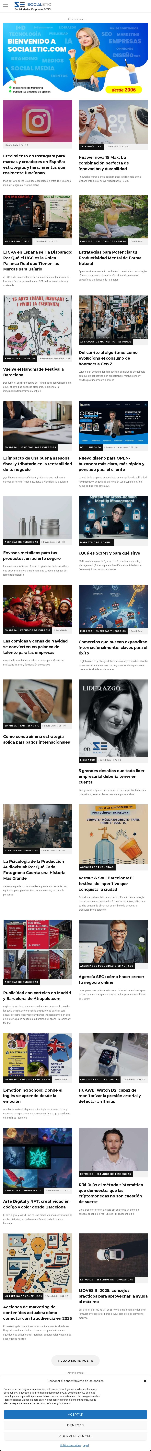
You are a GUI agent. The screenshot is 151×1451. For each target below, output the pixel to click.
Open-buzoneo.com (117, 447)
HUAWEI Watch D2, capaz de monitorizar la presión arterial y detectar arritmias (113, 1054)
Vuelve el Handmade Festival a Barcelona (37, 325)
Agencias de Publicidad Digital (102, 966)
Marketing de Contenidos (23, 1296)
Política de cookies (70, 1445)
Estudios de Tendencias (114, 1174)
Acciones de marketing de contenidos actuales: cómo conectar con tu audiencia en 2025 (37, 1263)
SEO (130, 966)
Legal (86, 1445)
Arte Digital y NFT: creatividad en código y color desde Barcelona (37, 1158)
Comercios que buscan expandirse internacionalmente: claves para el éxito (113, 606)
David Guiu (12, 145)
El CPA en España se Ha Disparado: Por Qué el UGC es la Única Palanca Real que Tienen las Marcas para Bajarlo (37, 216)
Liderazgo (87, 760)
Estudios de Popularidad (115, 1279)
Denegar (75, 1425)
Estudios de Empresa (111, 241)
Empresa (86, 241)
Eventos (29, 358)
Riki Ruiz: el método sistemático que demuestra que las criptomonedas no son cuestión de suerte (113, 1149)
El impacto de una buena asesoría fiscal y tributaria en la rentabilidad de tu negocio (37, 422)
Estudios (124, 342)
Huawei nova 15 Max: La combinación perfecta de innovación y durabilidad (113, 122)
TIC (100, 146)
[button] (145, 1381)
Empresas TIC (29, 726)
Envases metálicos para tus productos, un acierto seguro (37, 517)
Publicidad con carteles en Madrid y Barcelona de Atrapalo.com (37, 949)
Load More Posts (75, 1360)
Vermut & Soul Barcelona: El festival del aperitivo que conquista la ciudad (113, 834)
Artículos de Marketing (97, 342)
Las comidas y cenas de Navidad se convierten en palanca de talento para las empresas (37, 606)
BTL (82, 447)
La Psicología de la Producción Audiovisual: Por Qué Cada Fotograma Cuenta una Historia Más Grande (37, 826)
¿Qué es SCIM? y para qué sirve (113, 517)
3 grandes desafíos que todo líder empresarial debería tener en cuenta (113, 718)
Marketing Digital (18, 241)
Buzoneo (94, 447)
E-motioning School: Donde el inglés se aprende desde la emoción (37, 1054)
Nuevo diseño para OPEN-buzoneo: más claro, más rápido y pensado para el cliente (113, 422)
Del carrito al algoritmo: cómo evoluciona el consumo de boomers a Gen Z (113, 317)
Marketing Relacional (96, 542)
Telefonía (87, 146)
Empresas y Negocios (111, 631)
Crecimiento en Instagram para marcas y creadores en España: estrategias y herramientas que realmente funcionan (37, 121)
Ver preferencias (76, 1436)
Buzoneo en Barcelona (52, 358)
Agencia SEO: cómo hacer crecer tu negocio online (113, 941)
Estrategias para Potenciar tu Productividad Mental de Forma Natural (113, 216)
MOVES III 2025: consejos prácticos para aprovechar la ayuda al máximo (113, 1255)
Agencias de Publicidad (21, 542)
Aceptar (75, 1414)
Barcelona (12, 358)
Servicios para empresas (38, 447)
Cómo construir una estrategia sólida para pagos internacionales (37, 701)
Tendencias (110, 1079)
